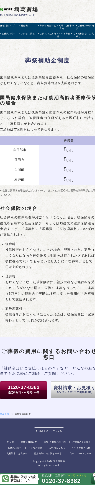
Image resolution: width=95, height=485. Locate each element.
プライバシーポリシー (80, 453)
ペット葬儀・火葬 (66, 35)
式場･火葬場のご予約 (65, 27)
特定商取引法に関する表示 (48, 453)
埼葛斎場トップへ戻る (49, 431)
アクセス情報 (27, 33)
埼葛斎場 (19, 9)
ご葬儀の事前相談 (85, 27)
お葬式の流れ (8, 33)
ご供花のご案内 (47, 33)
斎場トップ (7, 25)
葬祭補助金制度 (47, 25)
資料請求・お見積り (85, 35)
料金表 (23, 25)
